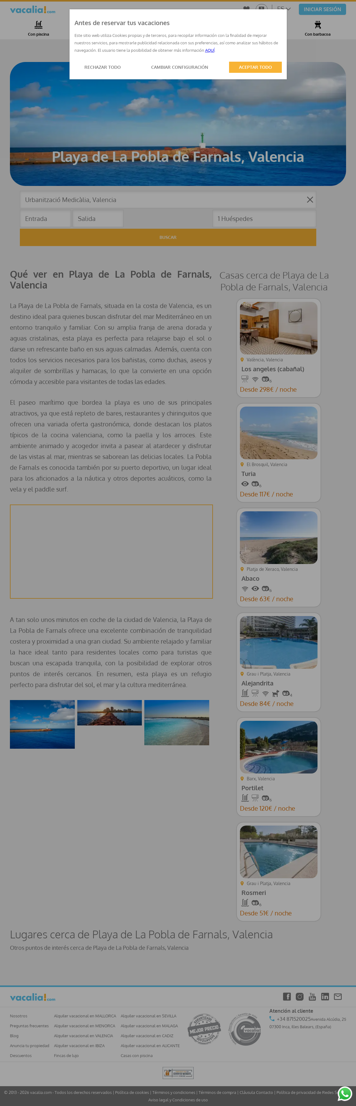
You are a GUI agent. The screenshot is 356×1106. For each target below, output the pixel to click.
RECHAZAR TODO (102, 67)
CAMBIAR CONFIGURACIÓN (179, 67)
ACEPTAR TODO (255, 67)
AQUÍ (209, 50)
